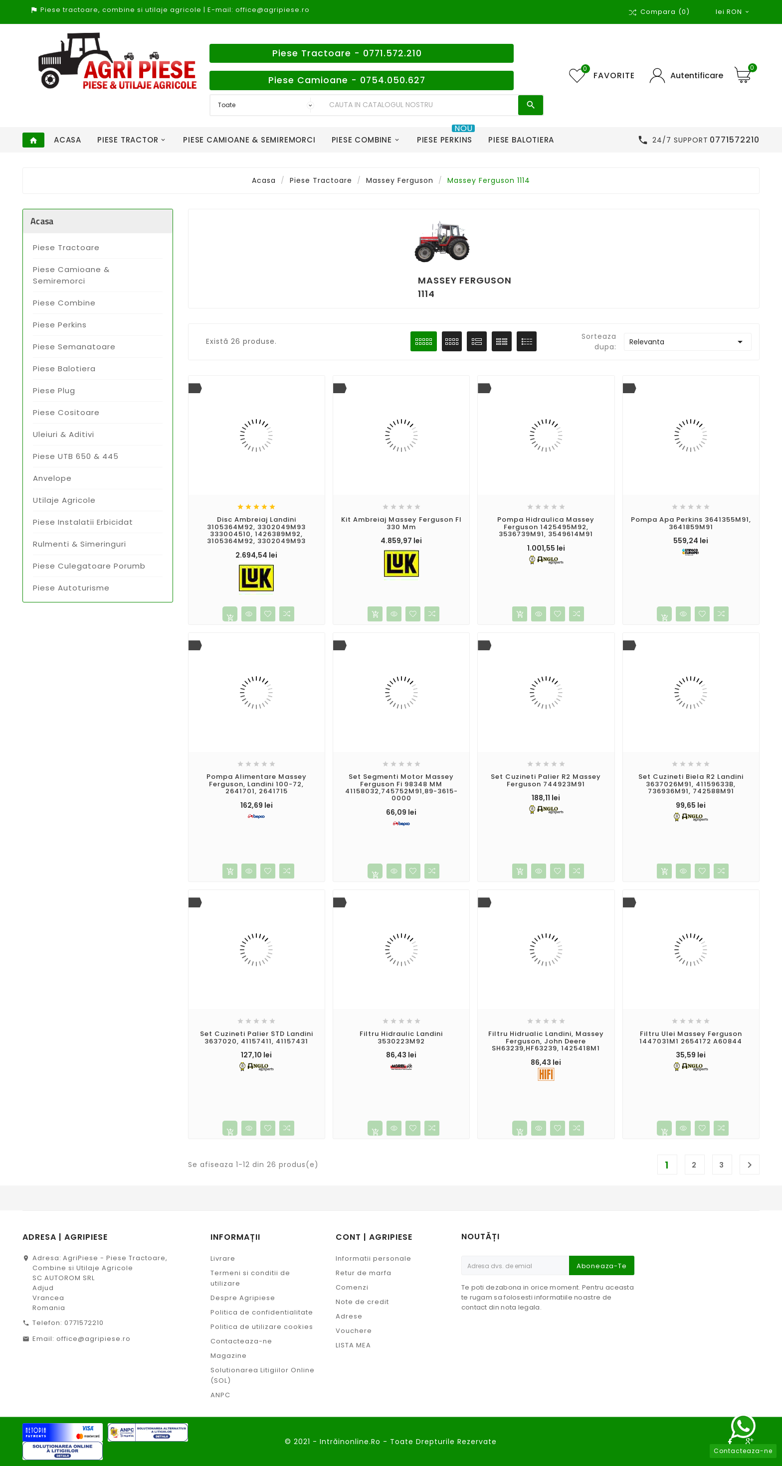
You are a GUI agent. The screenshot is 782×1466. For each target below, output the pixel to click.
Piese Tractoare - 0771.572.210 (347, 53)
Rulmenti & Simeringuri (79, 544)
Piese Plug (54, 390)
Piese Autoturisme (71, 588)
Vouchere (354, 1330)
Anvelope (52, 478)
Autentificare (696, 75)
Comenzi (352, 1287)
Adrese (349, 1316)
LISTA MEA (353, 1345)
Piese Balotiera (64, 368)
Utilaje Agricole (64, 500)
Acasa (42, 221)
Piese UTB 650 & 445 (76, 456)
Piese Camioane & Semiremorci (71, 275)
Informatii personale (373, 1258)
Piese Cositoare (66, 412)
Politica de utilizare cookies (261, 1326)
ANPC (220, 1395)
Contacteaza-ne (241, 1341)
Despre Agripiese (242, 1298)
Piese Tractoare (66, 247)
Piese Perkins (60, 324)
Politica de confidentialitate (261, 1312)
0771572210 (84, 1322)
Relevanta (687, 342)
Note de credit (362, 1302)
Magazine (228, 1355)
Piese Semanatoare (74, 346)
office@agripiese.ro (93, 1338)
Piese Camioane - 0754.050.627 (346, 80)
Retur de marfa (363, 1273)
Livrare (222, 1258)
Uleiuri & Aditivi (63, 434)
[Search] (421, 105)
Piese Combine (64, 302)
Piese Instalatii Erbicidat (83, 522)
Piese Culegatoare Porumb (89, 566)
